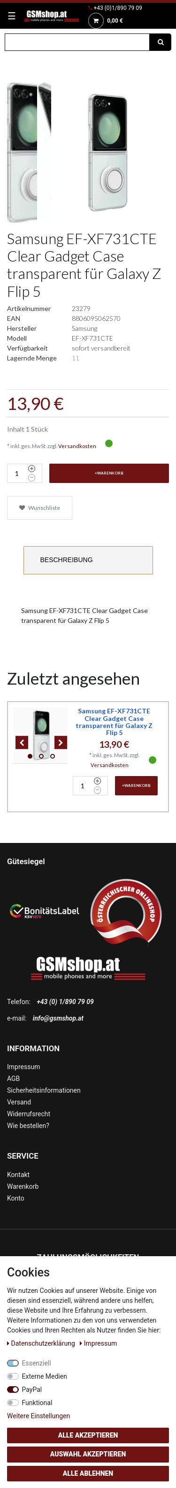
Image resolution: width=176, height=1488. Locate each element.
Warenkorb (22, 1186)
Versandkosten (77, 446)
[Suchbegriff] (77, 42)
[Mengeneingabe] (16, 473)
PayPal (32, 1389)
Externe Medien (44, 1376)
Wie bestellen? (28, 1125)
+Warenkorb (109, 473)
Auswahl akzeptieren (88, 1454)
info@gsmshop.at (58, 1018)
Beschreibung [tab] (66, 560)
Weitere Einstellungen (38, 1416)
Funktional (37, 1402)
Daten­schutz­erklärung (42, 1343)
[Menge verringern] (31, 478)
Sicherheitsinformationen (44, 1090)
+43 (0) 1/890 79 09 (65, 1002)
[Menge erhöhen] (31, 469)
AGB (13, 1078)
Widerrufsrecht (28, 1114)
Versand (19, 1102)
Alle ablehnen (88, 1473)
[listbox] (41, 735)
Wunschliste (39, 507)
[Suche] (160, 42)
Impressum (23, 1067)
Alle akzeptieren (88, 1435)
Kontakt (18, 1174)
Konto (15, 1198)
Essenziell (36, 1363)
